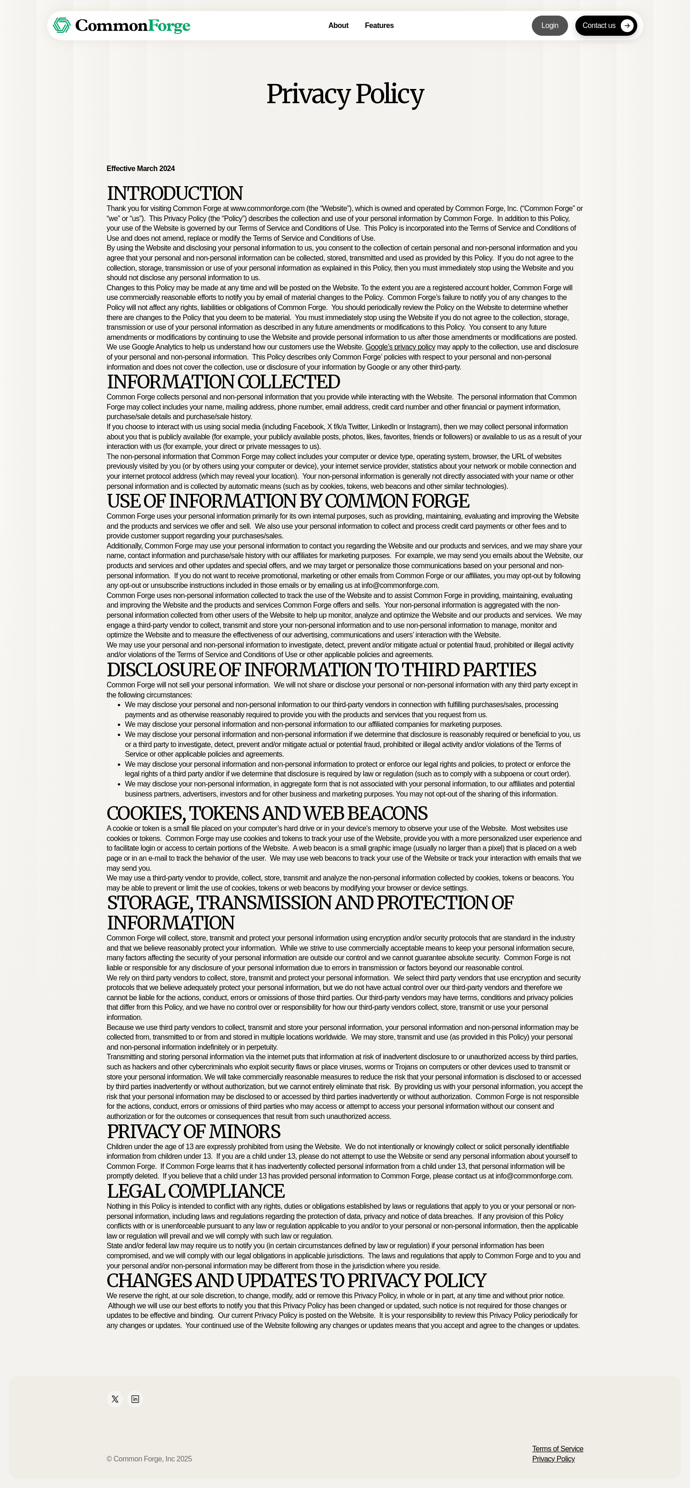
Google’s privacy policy (400, 347)
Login (549, 25)
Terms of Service (557, 1449)
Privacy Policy (553, 1459)
